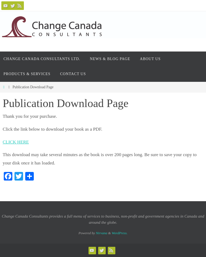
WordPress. (119, 233)
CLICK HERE (16, 142)
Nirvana (101, 233)
